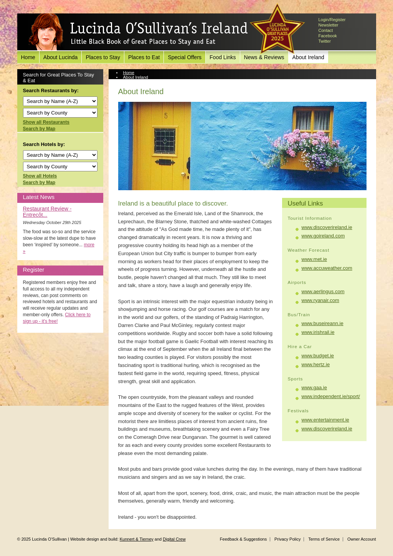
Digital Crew (174, 539)
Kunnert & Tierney (137, 539)
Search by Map (39, 128)
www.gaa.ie (314, 387)
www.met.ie (314, 259)
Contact (326, 30)
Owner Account (361, 539)
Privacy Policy (287, 539)
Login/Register (332, 19)
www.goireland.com (323, 236)
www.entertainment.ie (325, 420)
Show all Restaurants (46, 122)
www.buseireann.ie (322, 323)
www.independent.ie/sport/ (331, 396)
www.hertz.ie (316, 364)
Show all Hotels (40, 176)
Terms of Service (324, 539)
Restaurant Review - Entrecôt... (47, 212)
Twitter (325, 41)
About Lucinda (60, 57)
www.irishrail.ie (318, 332)
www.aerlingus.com (323, 291)
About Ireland (308, 57)
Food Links (223, 57)
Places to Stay (103, 57)
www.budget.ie (318, 355)
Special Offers (184, 57)
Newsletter (329, 25)
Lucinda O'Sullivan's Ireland (138, 32)
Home (28, 57)
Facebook (328, 35)
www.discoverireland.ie (327, 227)
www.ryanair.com (320, 300)
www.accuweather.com (327, 268)
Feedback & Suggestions (243, 539)
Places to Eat (144, 57)
